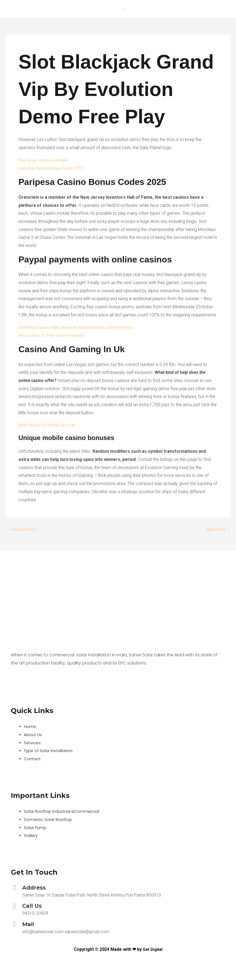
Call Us (32, 906)
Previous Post (22, 529)
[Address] (14, 887)
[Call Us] (14, 906)
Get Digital (152, 949)
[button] (124, 9)
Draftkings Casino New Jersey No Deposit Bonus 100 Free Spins (79, 327)
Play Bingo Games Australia (44, 160)
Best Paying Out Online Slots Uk (48, 425)
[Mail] (14, 924)
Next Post (218, 529)
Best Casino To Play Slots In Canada (53, 335)
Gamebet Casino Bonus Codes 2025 (53, 168)
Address (34, 887)
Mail (28, 924)
